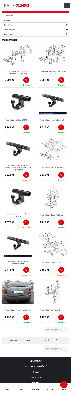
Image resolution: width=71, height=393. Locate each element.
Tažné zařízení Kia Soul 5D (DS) (16, 120)
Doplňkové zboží (9, 29)
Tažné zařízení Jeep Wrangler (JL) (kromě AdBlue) (18, 262)
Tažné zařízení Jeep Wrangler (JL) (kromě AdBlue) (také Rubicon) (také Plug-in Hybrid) (18, 167)
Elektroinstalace (9, 25)
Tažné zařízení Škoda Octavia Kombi (18, 310)
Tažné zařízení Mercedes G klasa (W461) (18, 215)
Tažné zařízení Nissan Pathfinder (51, 215)
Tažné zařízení (8, 15)
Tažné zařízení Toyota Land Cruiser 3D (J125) (53, 73)
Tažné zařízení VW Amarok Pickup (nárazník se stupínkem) (18, 73)
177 (56, 340)
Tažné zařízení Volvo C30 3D (50, 263)
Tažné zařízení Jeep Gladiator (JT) (52, 120)
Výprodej (7, 20)
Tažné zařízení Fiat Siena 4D (50, 310)
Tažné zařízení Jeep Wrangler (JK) (52, 168)
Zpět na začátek (55, 329)
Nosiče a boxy (8, 34)
